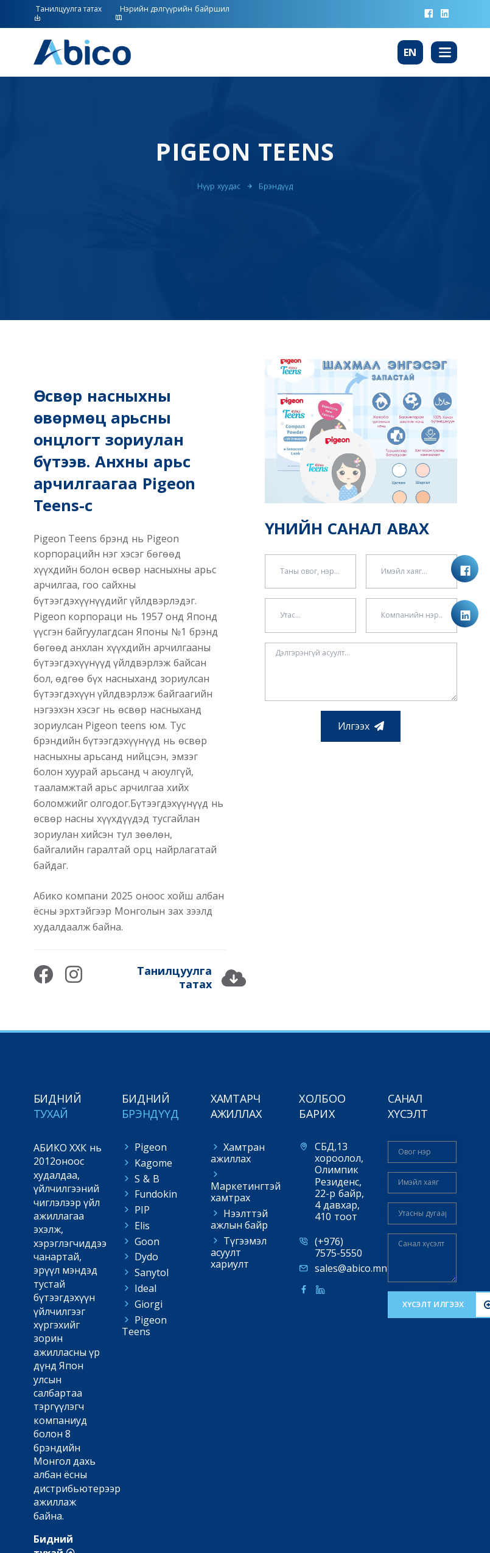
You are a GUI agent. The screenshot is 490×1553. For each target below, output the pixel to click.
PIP (142, 1209)
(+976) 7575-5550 (338, 1247)
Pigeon (151, 1147)
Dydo (146, 1256)
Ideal (145, 1288)
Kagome (153, 1163)
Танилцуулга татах (67, 12)
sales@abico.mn (351, 1268)
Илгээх (353, 726)
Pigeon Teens (144, 1325)
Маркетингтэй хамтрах (246, 1191)
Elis (142, 1225)
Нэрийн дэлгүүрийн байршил (172, 12)
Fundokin (156, 1194)
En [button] (411, 52)
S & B (147, 1178)
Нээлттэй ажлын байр (239, 1219)
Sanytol (152, 1272)
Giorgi (149, 1304)
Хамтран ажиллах (238, 1152)
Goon (147, 1241)
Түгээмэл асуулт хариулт (239, 1252)
